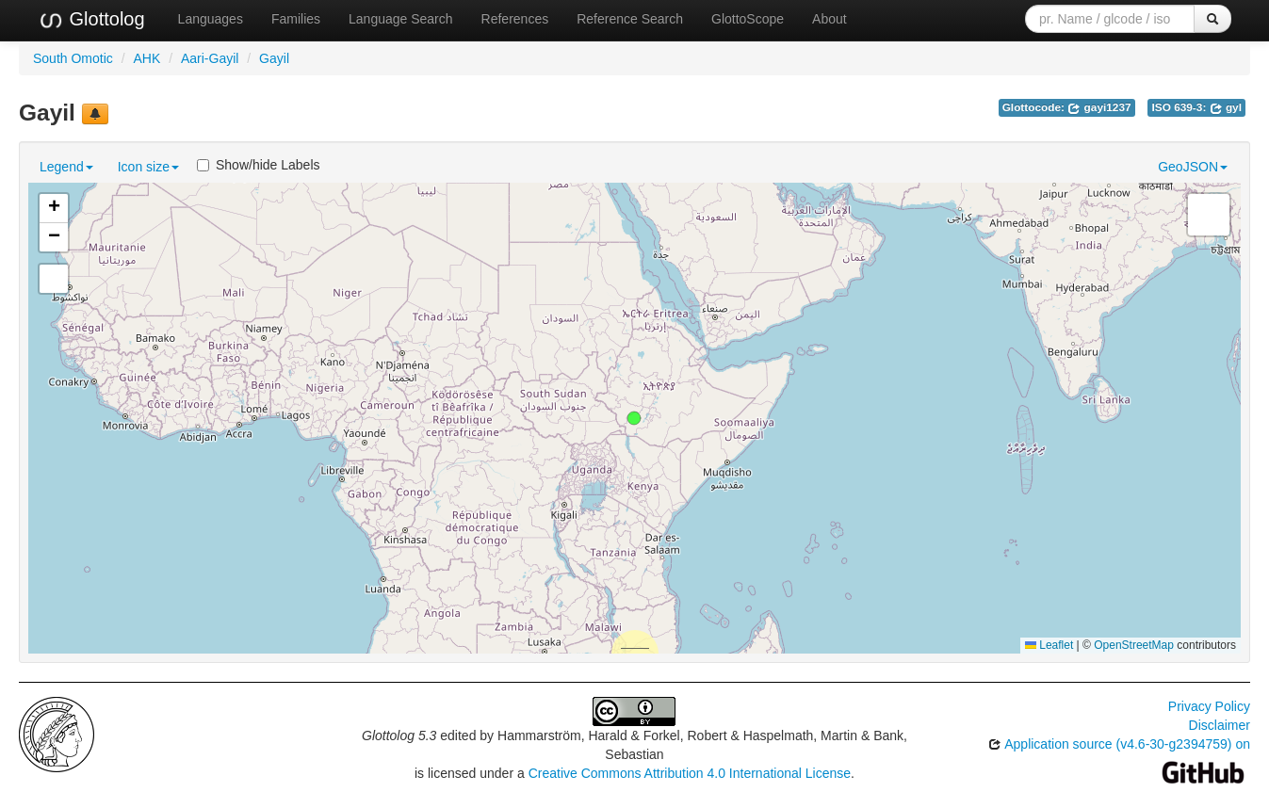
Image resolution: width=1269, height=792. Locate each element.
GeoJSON (1193, 166)
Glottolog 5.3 (399, 735)
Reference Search (630, 18)
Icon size (148, 166)
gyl (1226, 107)
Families (295, 18)
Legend (66, 166)
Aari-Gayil (209, 58)
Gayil (274, 58)
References (515, 18)
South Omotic (73, 58)
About (829, 18)
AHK (147, 58)
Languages (210, 18)
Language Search (401, 18)
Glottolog (91, 19)
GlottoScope (747, 18)
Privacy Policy (1209, 706)
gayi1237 (1099, 107)
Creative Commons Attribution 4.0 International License (690, 773)
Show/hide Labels (258, 164)
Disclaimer (1219, 725)
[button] (634, 418)
